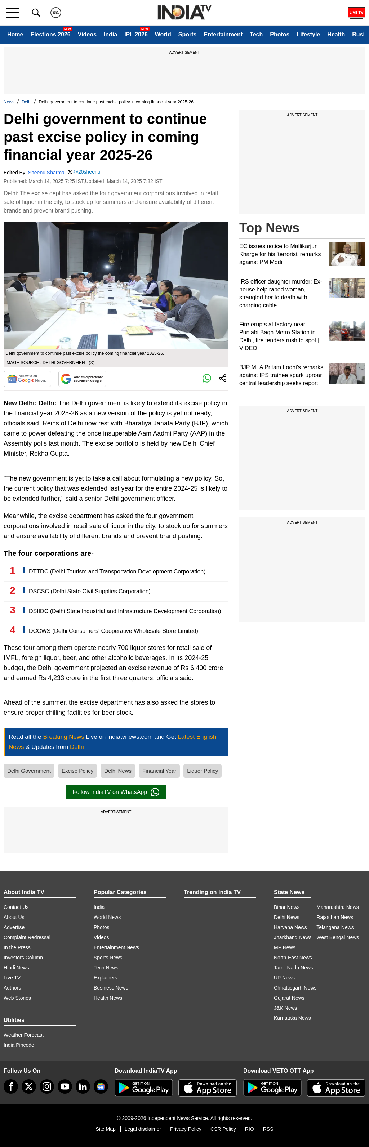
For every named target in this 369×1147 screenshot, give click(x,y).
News (9, 101)
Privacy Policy (185, 1129)
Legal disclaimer (143, 1129)
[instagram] (47, 1086)
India (110, 34)
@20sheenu (87, 172)
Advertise (14, 927)
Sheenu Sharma (46, 172)
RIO (249, 1129)
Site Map (105, 1129)
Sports (187, 34)
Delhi (26, 101)
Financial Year (159, 771)
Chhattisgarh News (295, 988)
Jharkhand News (292, 937)
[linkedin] (83, 1086)
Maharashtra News (337, 907)
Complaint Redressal (27, 937)
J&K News (285, 1008)
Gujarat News (289, 998)
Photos (279, 34)
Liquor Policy (202, 771)
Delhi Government (29, 771)
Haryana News (290, 927)
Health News (108, 998)
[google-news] (101, 1086)
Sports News (108, 957)
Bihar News (287, 907)
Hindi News (16, 967)
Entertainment (223, 34)
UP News (284, 978)
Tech (256, 34)
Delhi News (118, 771)
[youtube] (65, 1086)
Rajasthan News (334, 917)
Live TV (12, 978)
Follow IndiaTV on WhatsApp (116, 792)
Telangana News (335, 927)
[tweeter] (29, 1086)
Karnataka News (292, 1018)
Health (336, 34)
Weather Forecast (24, 1035)
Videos (87, 34)
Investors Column (23, 957)
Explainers (105, 978)
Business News (111, 988)
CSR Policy (223, 1129)
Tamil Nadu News (293, 967)
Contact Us (16, 907)
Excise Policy (77, 771)
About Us (14, 917)
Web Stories (17, 998)
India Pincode (19, 1045)
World (163, 34)
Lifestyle (308, 34)
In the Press (17, 947)
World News (107, 917)
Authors (12, 988)
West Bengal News (337, 937)
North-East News (293, 957)
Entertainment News (116, 947)
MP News (284, 947)
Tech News (106, 967)
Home (15, 34)
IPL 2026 (136, 34)
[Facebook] (11, 1086)
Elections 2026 (50, 34)
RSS (268, 1129)
